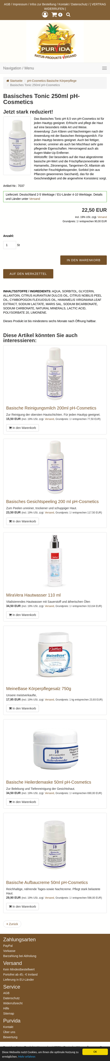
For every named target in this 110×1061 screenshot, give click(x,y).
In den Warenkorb (22, 428)
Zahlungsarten (19, 939)
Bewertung (10, 1037)
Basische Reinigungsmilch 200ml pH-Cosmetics (51, 408)
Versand (34, 198)
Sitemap (8, 1013)
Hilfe (6, 1008)
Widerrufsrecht (13, 1003)
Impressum (20, 4)
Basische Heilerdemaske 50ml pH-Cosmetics (48, 782)
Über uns (9, 1032)
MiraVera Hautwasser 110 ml (33, 595)
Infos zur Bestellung (43, 4)
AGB (7, 4)
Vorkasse (9, 950)
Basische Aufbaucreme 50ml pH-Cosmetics (47, 882)
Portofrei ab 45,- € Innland (20, 974)
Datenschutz (79, 4)
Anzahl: (8, 236)
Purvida (11, 1020)
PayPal (8, 945)
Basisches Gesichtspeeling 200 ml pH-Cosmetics (52, 501)
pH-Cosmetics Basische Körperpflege (52, 80)
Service (11, 986)
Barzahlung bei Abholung (19, 955)
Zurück (12, 924)
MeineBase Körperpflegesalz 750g (38, 688)
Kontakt (64, 4)
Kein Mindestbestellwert (19, 969)
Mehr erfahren (26, 1056)
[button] (45, 14)
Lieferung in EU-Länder (18, 979)
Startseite (14, 80)
